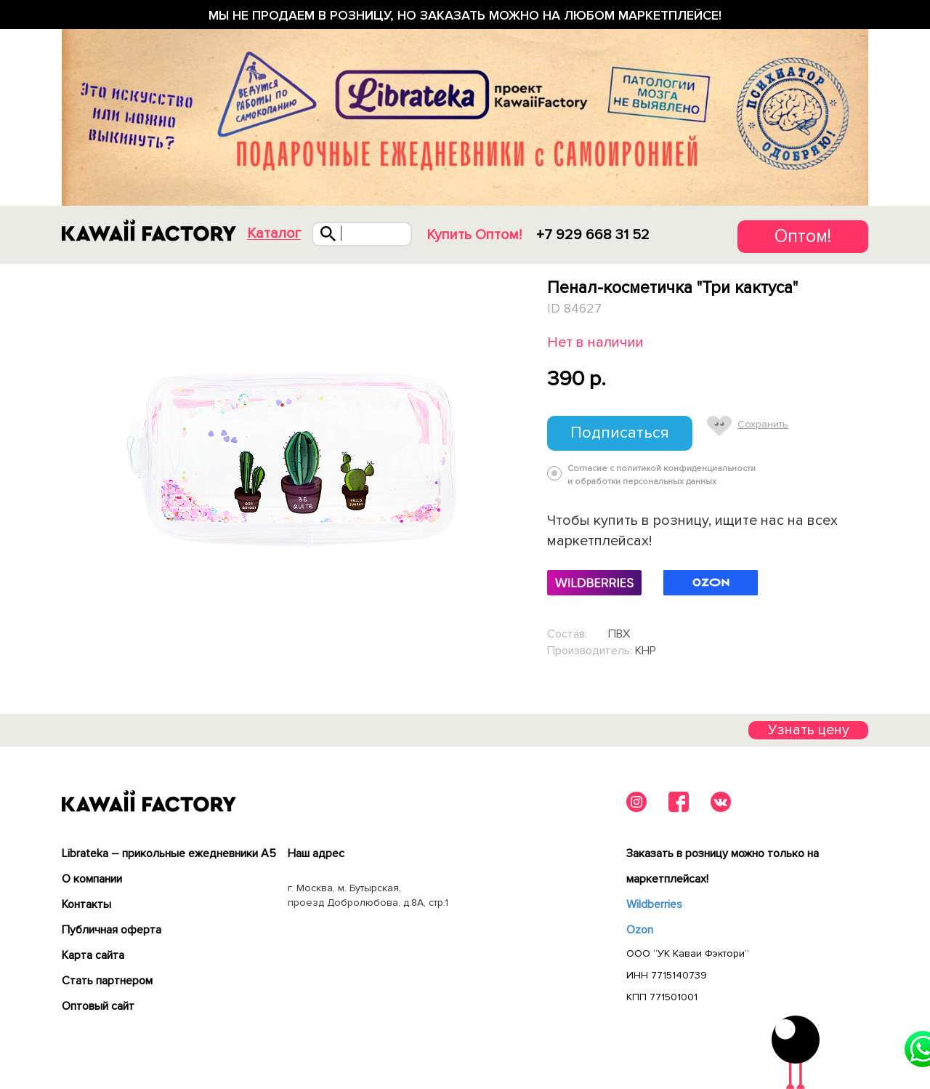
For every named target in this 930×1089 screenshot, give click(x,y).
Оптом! (803, 236)
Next (513, 463)
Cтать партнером (107, 980)
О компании (92, 879)
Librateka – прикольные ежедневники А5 (169, 853)
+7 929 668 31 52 (593, 235)
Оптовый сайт (98, 1006)
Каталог (274, 234)
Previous (64, 463)
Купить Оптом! (474, 235)
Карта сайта (93, 955)
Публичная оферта (111, 930)
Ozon (639, 930)
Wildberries (654, 904)
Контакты (86, 904)
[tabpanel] (289, 464)
